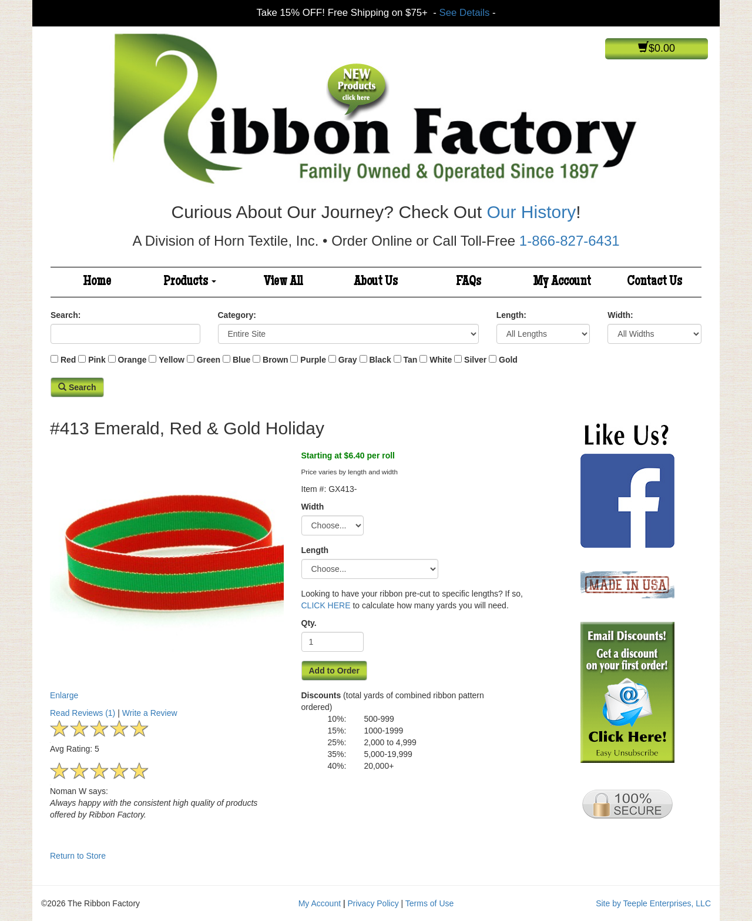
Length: (511, 315)
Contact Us (654, 282)
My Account (562, 282)
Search (77, 387)
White (440, 359)
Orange (132, 359)
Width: (620, 315)
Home (97, 282)
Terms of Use (429, 903)
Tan (411, 359)
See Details (464, 12)
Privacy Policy (373, 903)
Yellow (171, 359)
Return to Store (78, 855)
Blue (241, 359)
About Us (376, 282)
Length (315, 550)
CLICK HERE (326, 605)
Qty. (309, 623)
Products (189, 282)
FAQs (468, 282)
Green (208, 359)
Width (312, 506)
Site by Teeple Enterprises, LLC (653, 903)
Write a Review (149, 713)
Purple (313, 359)
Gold (508, 359)
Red (68, 359)
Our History (531, 212)
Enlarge (167, 572)
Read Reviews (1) (82, 713)
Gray (347, 359)
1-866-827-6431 (569, 241)
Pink (97, 359)
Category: (237, 315)
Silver (475, 359)
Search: (65, 315)
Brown (275, 359)
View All (283, 282)
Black (380, 359)
